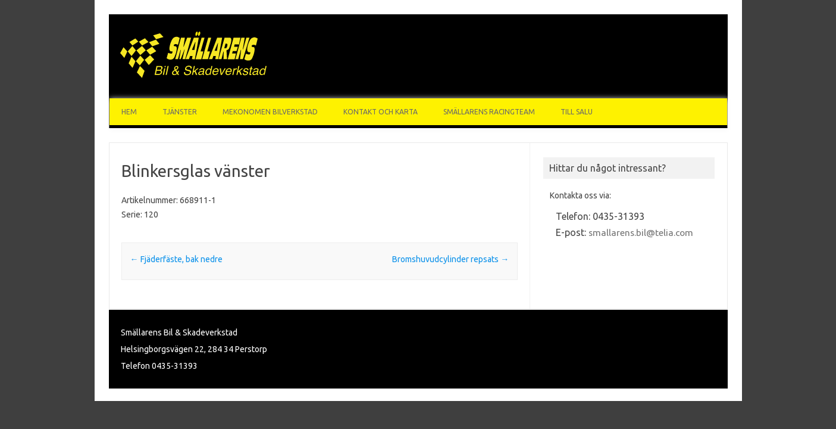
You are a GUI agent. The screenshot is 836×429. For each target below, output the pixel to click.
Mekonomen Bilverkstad (270, 112)
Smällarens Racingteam (489, 112)
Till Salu (577, 112)
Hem (129, 112)
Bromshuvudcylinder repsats (450, 259)
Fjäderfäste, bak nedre (176, 259)
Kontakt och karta (380, 112)
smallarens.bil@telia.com (640, 232)
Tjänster (179, 112)
